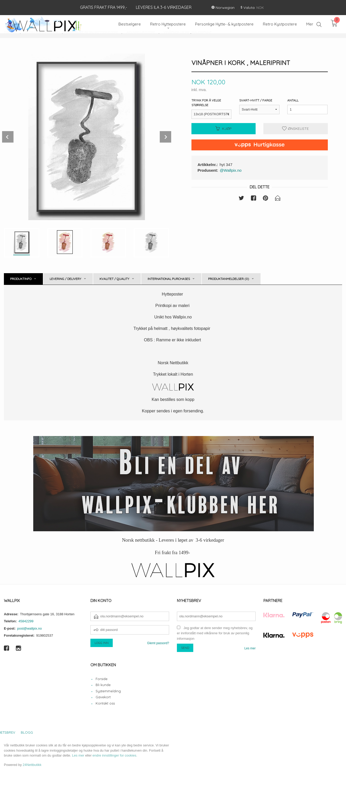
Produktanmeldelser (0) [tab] (228, 279)
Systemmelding (108, 691)
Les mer (250, 648)
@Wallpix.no (231, 170)
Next (165, 137)
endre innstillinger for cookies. (114, 755)
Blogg (27, 732)
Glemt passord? (158, 643)
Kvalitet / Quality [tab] (114, 279)
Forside (102, 679)
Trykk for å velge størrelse (206, 102)
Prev (8, 137)
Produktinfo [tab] (20, 279)
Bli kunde (103, 685)
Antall (292, 100)
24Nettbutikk (32, 765)
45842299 (26, 621)
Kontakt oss (105, 703)
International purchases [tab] (169, 279)
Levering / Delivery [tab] (65, 279)
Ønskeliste (295, 128)
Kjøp (223, 128)
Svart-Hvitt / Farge (255, 100)
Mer (309, 24)
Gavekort (103, 697)
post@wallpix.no (29, 628)
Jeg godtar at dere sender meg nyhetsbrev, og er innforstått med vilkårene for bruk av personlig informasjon (214, 633)
